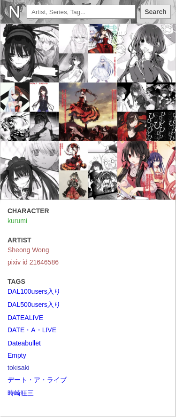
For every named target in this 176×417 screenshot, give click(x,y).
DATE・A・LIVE (32, 330)
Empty (17, 355)
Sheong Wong (28, 250)
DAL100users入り (34, 291)
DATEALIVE (25, 317)
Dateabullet (24, 343)
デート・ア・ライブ (37, 380)
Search (156, 12)
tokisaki (19, 367)
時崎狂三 (21, 393)
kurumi (17, 221)
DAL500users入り (34, 304)
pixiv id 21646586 (33, 262)
